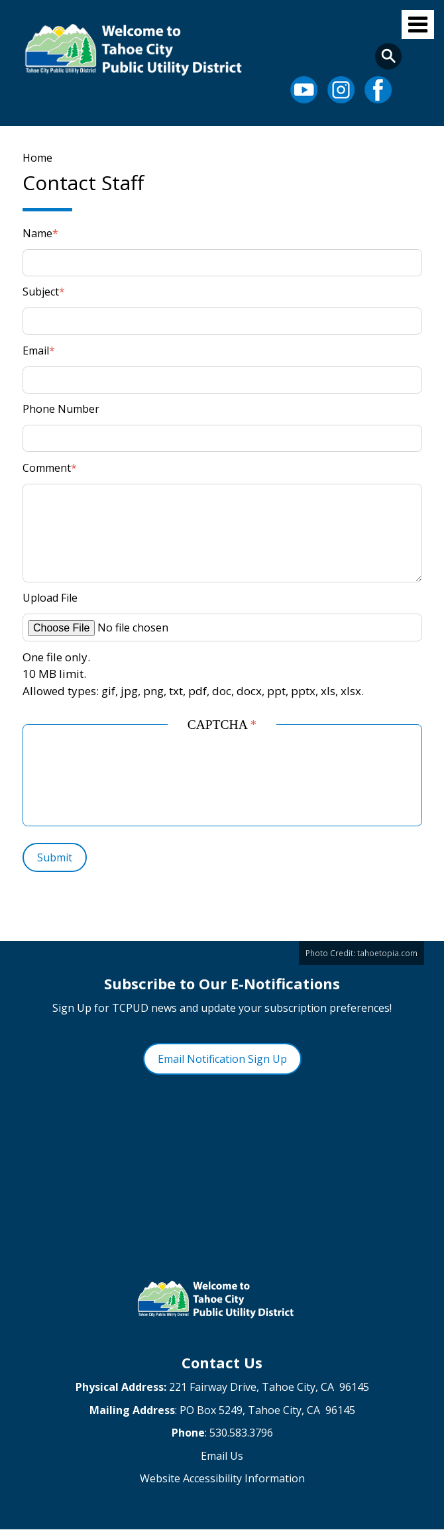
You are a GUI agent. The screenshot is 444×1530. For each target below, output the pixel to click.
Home (37, 157)
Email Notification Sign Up (222, 1059)
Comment (47, 468)
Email (36, 350)
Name (37, 233)
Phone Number (61, 409)
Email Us (222, 1455)
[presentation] (144, 780)
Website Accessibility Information (222, 1478)
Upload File (50, 597)
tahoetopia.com (387, 953)
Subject (41, 291)
